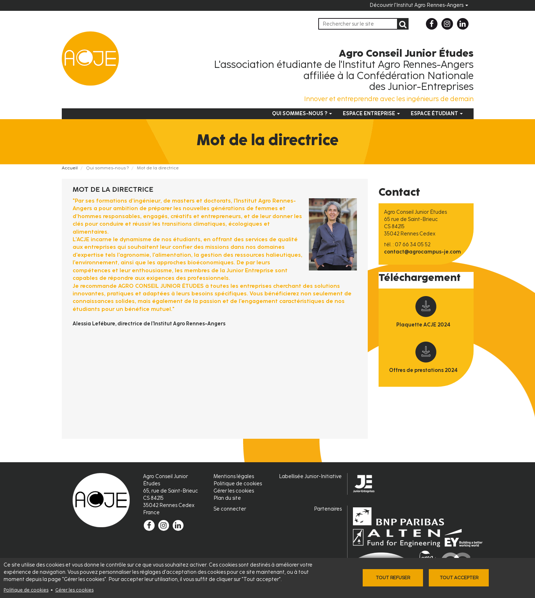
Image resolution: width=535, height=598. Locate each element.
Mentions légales (233, 476)
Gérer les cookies (74, 590)
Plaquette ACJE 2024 (423, 325)
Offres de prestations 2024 (423, 370)
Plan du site (227, 498)
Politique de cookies (26, 590)
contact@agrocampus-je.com (422, 252)
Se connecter (229, 509)
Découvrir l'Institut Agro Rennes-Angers (419, 5)
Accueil (70, 167)
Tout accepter (459, 577)
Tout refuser (393, 577)
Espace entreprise (371, 113)
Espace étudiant (437, 113)
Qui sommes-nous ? (302, 113)
